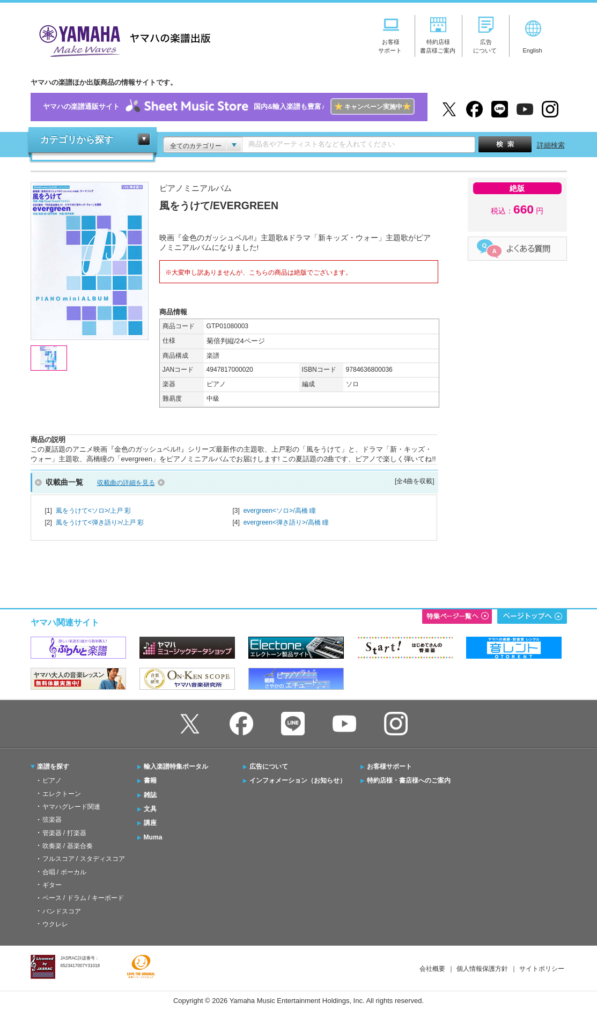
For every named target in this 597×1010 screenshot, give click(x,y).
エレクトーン (61, 794)
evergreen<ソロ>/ (280, 510)
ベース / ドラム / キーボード (83, 898)
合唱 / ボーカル (64, 872)
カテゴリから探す (76, 140)
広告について (268, 766)
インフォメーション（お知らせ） (297, 780)
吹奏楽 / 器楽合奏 (67, 846)
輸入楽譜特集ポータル (176, 766)
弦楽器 (52, 819)
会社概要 (432, 968)
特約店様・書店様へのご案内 (409, 780)
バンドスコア (61, 911)
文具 (150, 809)
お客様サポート (389, 766)
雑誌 (150, 795)
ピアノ (52, 780)
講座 (150, 823)
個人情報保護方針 (482, 968)
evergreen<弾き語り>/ (286, 522)
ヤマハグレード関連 (71, 806)
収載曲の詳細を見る (126, 482)
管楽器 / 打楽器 (64, 833)
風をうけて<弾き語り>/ (100, 522)
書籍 (150, 780)
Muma (153, 837)
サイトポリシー (541, 968)
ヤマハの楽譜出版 (122, 39)
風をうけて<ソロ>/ (93, 510)
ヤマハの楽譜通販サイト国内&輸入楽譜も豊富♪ (229, 107)
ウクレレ (55, 924)
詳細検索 (551, 145)
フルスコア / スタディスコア (83, 858)
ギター (52, 885)
